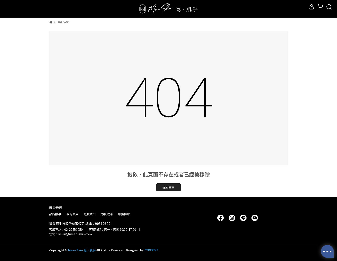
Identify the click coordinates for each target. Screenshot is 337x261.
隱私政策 (107, 214)
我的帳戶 (72, 214)
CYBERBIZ (151, 250)
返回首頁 (168, 187)
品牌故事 (55, 214)
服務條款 (124, 214)
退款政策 (90, 214)
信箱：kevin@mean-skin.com (70, 234)
